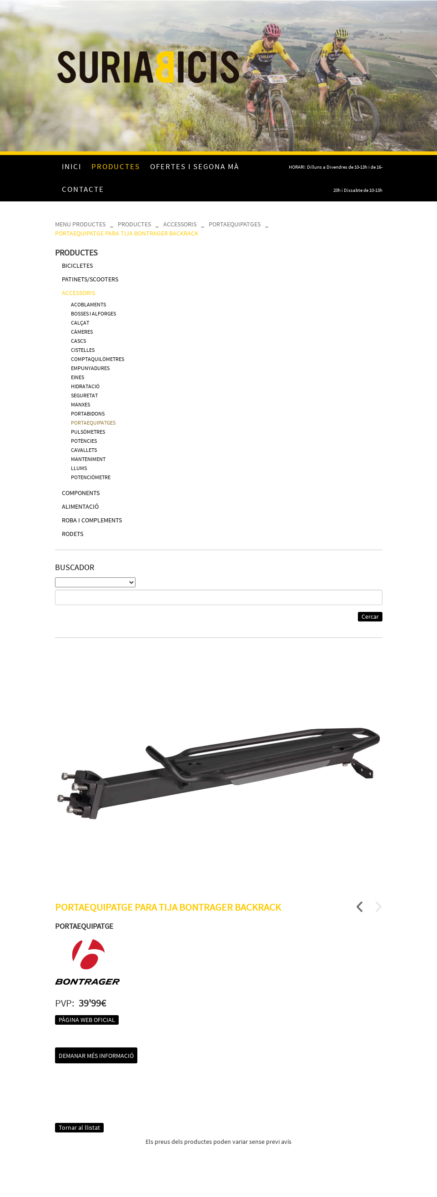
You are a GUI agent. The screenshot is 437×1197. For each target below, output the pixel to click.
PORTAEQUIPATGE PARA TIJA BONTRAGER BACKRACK (126, 233)
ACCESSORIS (179, 224)
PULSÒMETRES (88, 431)
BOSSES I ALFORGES (93, 313)
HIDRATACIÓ (85, 386)
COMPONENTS (81, 493)
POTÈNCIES (84, 440)
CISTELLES (83, 349)
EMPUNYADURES (90, 368)
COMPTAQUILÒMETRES (97, 359)
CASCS (78, 340)
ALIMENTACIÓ (80, 506)
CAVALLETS (84, 449)
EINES (77, 377)
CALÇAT (80, 322)
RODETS (72, 534)
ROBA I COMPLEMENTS (92, 520)
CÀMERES (82, 331)
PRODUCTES (134, 224)
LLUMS (79, 468)
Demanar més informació (96, 1056)
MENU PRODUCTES (80, 224)
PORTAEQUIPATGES (235, 224)
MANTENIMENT (88, 459)
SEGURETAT (84, 395)
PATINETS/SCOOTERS (90, 279)
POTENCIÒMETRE (91, 477)
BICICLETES (77, 265)
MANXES (80, 404)
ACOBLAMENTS (88, 304)
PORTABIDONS (88, 413)
